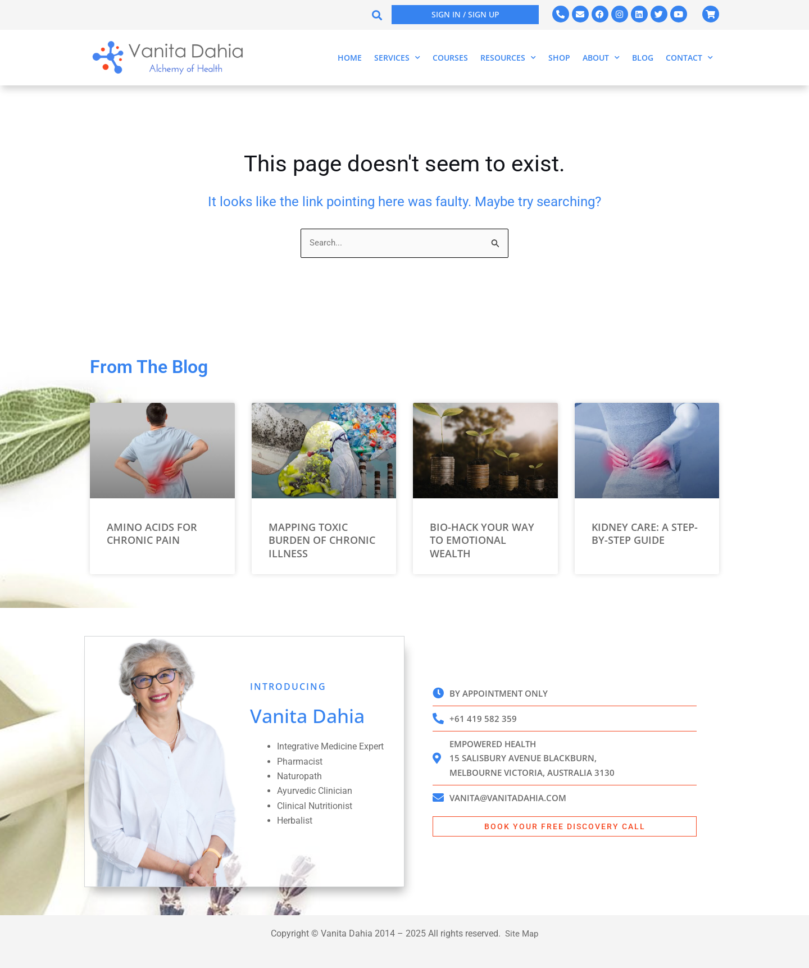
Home (350, 57)
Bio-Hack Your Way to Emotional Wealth (482, 540)
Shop (559, 57)
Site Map (521, 933)
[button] (376, 15)
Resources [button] (508, 57)
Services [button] (397, 57)
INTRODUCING (288, 686)
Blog (642, 57)
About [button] (601, 57)
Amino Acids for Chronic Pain (152, 533)
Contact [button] (689, 57)
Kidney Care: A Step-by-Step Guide (645, 533)
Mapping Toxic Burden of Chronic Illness (322, 540)
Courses (450, 57)
